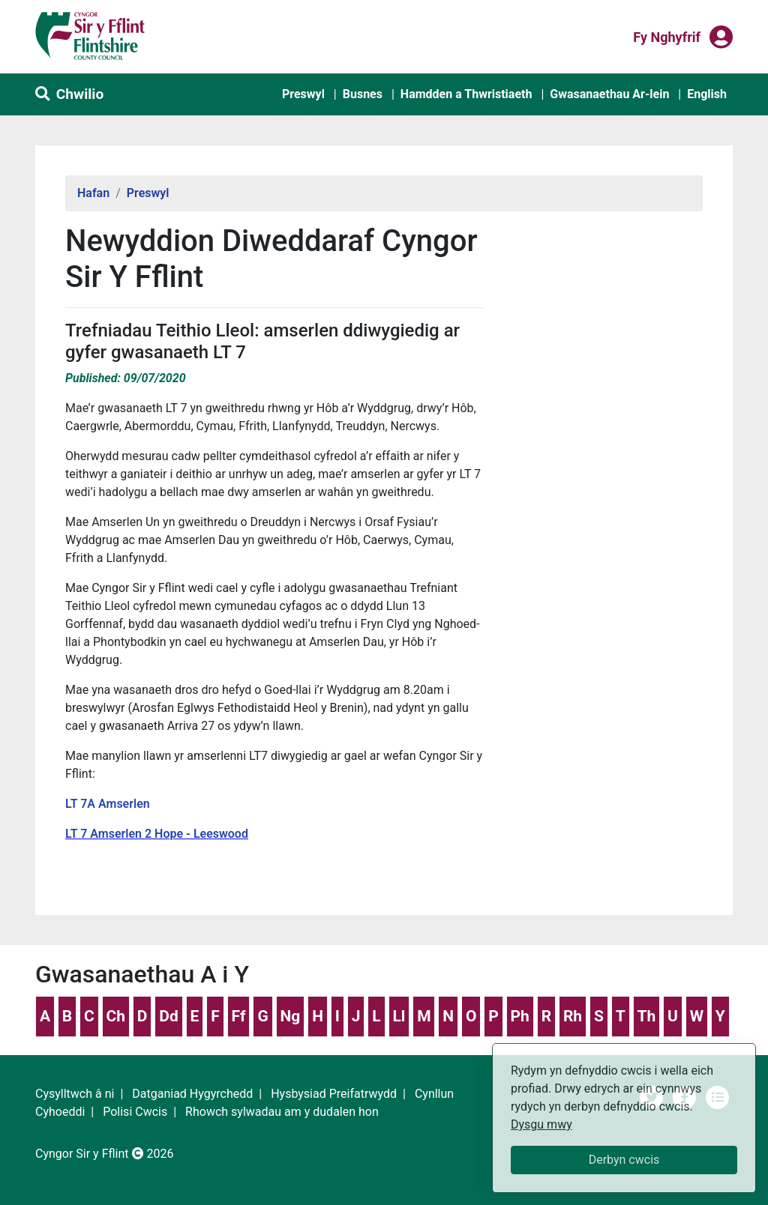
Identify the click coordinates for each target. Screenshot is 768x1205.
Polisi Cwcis (135, 1112)
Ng (290, 1016)
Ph (520, 1016)
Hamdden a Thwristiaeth (466, 94)
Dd (168, 1016)
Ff (239, 1016)
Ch (116, 1016)
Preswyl (303, 94)
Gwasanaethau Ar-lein (609, 94)
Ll (398, 1016)
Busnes (362, 94)
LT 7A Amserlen (107, 804)
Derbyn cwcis (624, 1160)
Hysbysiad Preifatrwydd (334, 1094)
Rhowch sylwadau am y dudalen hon (282, 1112)
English (707, 94)
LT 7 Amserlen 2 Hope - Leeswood (156, 834)
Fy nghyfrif (666, 36)
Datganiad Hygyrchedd (192, 1094)
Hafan (93, 193)
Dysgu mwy (541, 1124)
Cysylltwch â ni (74, 1094)
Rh (572, 1016)
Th (646, 1016)
